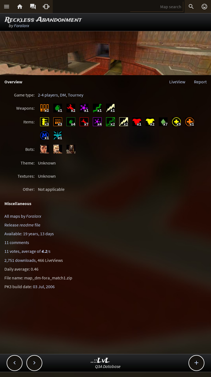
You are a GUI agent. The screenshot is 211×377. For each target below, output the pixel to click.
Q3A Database (108, 366)
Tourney (75, 95)
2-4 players (48, 95)
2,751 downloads (20, 260)
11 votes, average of (27, 251)
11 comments (16, 242)
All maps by (22, 216)
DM (63, 95)
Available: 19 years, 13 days (29, 233)
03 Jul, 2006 (44, 286)
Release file (22, 225)
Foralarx (21, 25)
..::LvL (100, 360)
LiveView (177, 81)
